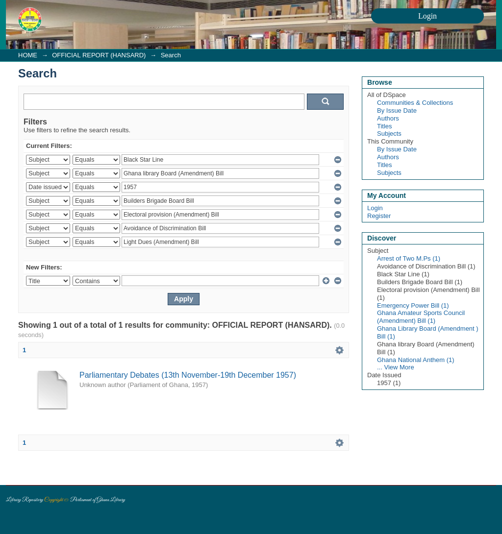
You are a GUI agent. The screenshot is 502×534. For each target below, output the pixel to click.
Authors (388, 118)
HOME (27, 55)
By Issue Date (397, 110)
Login (375, 208)
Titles (384, 126)
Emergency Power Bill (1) (413, 305)
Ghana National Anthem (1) (415, 360)
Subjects (389, 133)
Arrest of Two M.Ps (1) (408, 258)
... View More (395, 367)
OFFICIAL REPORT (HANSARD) (99, 55)
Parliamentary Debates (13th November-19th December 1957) (187, 375)
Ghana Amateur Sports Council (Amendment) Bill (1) (421, 316)
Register (379, 215)
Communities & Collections (415, 102)
